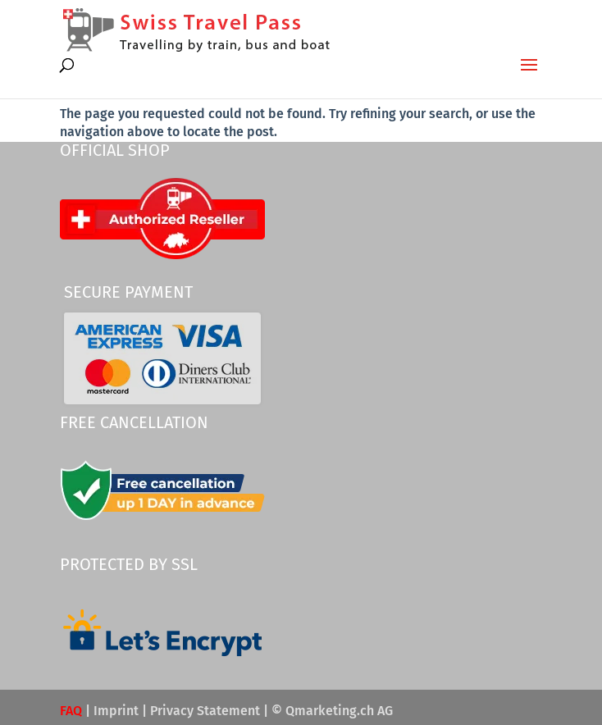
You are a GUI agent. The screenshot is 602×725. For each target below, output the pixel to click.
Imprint (116, 710)
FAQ (71, 710)
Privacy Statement (205, 710)
